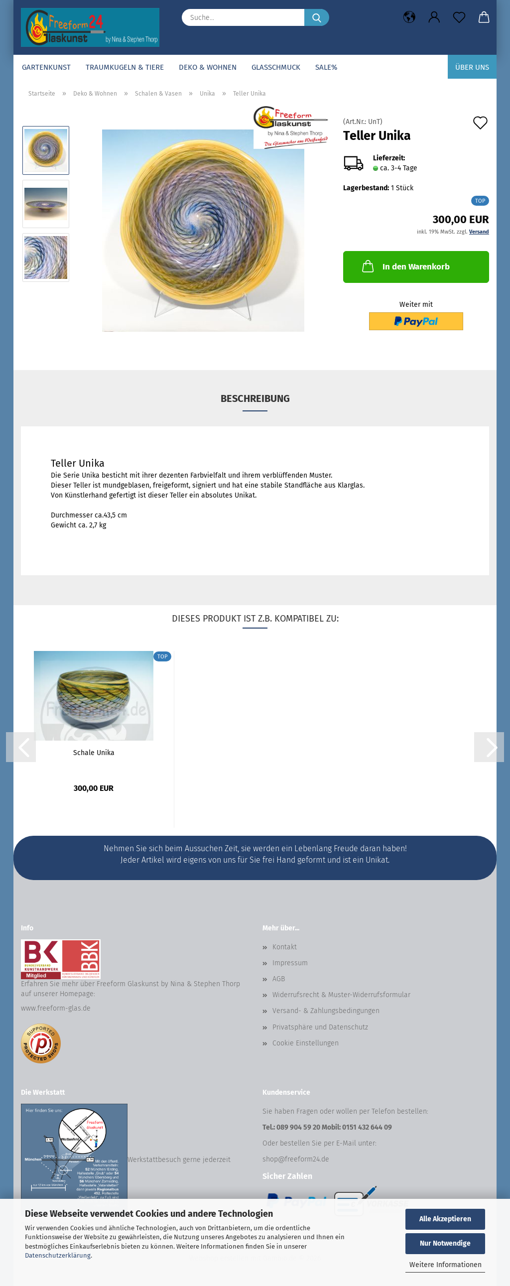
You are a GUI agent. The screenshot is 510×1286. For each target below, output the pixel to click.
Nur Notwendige (445, 1243)
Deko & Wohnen (208, 67)
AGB (278, 979)
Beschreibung (255, 398)
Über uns (472, 67)
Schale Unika (94, 753)
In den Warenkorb (405, 266)
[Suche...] (316, 17)
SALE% (326, 67)
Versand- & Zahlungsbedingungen (326, 1011)
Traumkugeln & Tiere (125, 67)
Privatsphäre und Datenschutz (320, 1027)
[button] (409, 17)
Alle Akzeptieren (445, 1219)
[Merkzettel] (459, 17)
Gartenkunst (46, 67)
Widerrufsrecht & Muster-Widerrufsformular (341, 995)
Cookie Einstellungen (305, 1043)
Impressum (290, 963)
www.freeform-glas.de (56, 1008)
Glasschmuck (276, 67)
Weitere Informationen (445, 1265)
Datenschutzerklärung (58, 1255)
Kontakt (284, 947)
